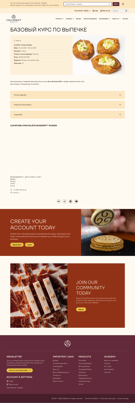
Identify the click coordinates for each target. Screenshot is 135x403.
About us (56, 369)
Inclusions (82, 372)
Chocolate (82, 360)
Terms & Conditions (92, 398)
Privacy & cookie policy (108, 398)
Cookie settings (123, 398)
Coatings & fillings (85, 369)
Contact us (57, 375)
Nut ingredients (84, 366)
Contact (125, 19)
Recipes (78, 19)
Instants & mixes (84, 381)
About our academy (111, 360)
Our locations (109, 369)
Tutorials (107, 372)
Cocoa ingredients (85, 363)
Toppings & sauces (85, 378)
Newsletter (57, 378)
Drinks (81, 384)
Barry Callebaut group (61, 372)
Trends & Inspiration (90, 19)
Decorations (83, 375)
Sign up (81, 309)
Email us (16, 193)
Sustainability (58, 366)
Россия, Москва (26, 45)
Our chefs (107, 366)
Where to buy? (58, 381)
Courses (107, 363)
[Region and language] (88, 4)
